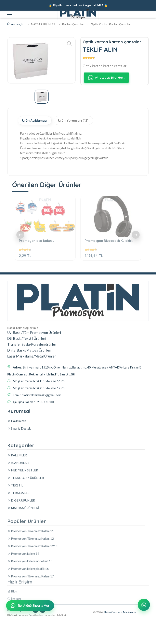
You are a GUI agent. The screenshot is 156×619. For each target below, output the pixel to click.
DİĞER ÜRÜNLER (21, 561)
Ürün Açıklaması (36, 121)
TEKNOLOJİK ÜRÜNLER (25, 538)
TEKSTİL (15, 546)
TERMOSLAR (18, 553)
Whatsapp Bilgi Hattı (106, 77)
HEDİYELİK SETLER (22, 530)
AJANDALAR (18, 523)
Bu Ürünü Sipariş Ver (30, 606)
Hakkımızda (16, 442)
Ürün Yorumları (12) (78, 121)
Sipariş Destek (19, 449)
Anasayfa (15, 24)
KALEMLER (17, 515)
